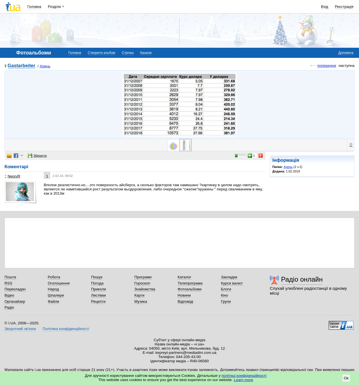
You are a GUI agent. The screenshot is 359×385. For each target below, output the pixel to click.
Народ (53, 289)
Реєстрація (344, 6)
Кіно (224, 295)
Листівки (98, 295)
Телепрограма (190, 283)
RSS (8, 283)
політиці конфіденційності (244, 375)
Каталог (184, 277)
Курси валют (232, 283)
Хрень (45, 66)
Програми (142, 277)
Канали (146, 53)
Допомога (345, 53)
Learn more (243, 380)
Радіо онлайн (302, 279)
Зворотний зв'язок (20, 329)
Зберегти (37, 155)
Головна (34, 6)
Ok (346, 378)
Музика (140, 301)
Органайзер (14, 301)
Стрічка (128, 53)
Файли (53, 301)
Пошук (97, 277)
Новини (184, 295)
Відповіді (185, 301)
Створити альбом (101, 53)
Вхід (324, 6)
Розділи (54, 6)
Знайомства (144, 289)
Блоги (226, 289)
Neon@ (12, 176)
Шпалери (56, 295)
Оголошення (59, 283)
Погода (97, 283)
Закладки (229, 277)
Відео (9, 295)
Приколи (98, 289)
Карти (139, 295)
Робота (54, 277)
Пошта (10, 277)
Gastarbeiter (21, 65)
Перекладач (15, 289)
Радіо (9, 307)
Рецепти (98, 301)
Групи (226, 301)
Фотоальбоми (189, 289)
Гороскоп (142, 283)
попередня (326, 65)
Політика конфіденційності (66, 329)
